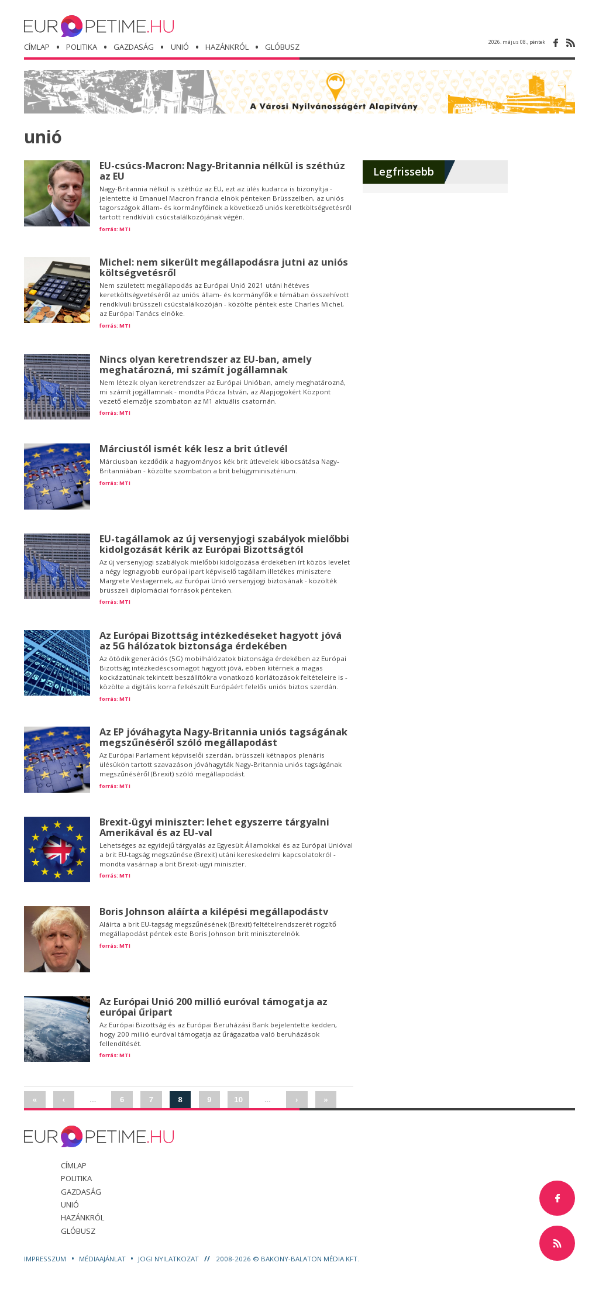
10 (238, 1099)
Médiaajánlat (103, 1258)
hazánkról (227, 47)
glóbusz (78, 1231)
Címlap (37, 47)
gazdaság (133, 47)
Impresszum (46, 1258)
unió (180, 47)
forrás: (108, 229)
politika (81, 47)
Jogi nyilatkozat (169, 1258)
